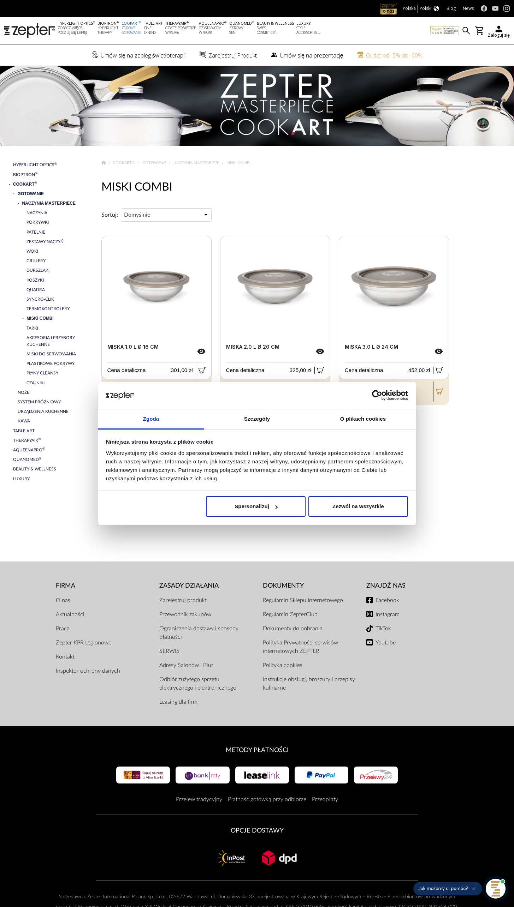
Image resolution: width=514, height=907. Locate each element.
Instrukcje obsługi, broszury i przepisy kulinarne (309, 684)
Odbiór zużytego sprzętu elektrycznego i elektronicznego (197, 684)
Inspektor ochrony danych (88, 671)
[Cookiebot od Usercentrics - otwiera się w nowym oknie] (377, 395)
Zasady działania (189, 586)
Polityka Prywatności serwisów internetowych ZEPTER (300, 647)
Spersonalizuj (256, 506)
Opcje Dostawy (257, 831)
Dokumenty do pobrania (293, 628)
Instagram (388, 614)
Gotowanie (154, 163)
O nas (63, 600)
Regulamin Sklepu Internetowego (303, 600)
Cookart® (124, 163)
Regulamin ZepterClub (290, 614)
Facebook (387, 600)
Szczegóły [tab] (257, 419)
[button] (447, 888)
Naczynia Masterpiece (196, 163)
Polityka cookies (282, 665)
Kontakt (65, 657)
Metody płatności (257, 750)
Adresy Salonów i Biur (186, 665)
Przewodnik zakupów (185, 614)
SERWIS (169, 651)
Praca (63, 628)
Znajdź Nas (386, 586)
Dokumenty (283, 586)
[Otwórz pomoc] (496, 889)
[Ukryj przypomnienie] (474, 888)
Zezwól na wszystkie (358, 506)
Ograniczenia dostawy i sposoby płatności (198, 633)
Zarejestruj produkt (183, 600)
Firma (65, 586)
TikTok (383, 628)
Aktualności (70, 614)
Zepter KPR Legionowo (84, 642)
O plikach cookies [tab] (363, 419)
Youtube (386, 642)
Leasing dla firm (178, 702)
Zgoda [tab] (151, 419)
